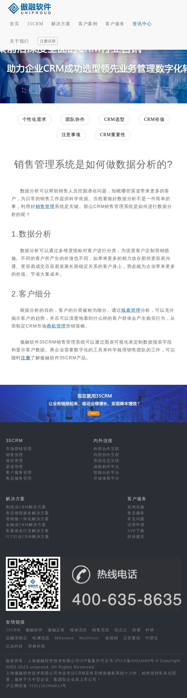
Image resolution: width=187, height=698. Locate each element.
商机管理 (56, 326)
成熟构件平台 (107, 467)
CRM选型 (114, 119)
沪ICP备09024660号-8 (137, 661)
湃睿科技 (36, 646)
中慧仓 (151, 638)
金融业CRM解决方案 (26, 525)
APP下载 (135, 531)
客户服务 (115, 23)
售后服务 (136, 513)
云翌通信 (131, 638)
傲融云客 (56, 630)
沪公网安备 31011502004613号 (36, 686)
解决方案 (61, 23)
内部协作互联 (107, 455)
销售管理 (45, 206)
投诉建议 (136, 536)
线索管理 (130, 310)
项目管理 (14, 461)
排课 (136, 630)
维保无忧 (78, 630)
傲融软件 (34, 630)
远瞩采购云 (17, 638)
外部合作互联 (107, 449)
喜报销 (111, 638)
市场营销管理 (19, 449)
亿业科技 (14, 646)
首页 (14, 23)
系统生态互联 (107, 461)
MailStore (89, 638)
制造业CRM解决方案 (26, 507)
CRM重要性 (113, 134)
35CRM (35, 23)
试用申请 (136, 525)
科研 (150, 630)
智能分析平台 (107, 472)
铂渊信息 (41, 638)
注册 (26, 357)
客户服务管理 (19, 472)
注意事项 (71, 134)
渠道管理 (14, 467)
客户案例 (88, 23)
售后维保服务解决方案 (27, 513)
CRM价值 (154, 119)
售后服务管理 (19, 478)
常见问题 (136, 519)
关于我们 (19, 41)
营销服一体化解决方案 (27, 519)
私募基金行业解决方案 (27, 531)
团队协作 (75, 119)
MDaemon (64, 638)
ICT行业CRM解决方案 (27, 536)
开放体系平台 (107, 478)
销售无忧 (100, 630)
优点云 (120, 630)
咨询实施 (136, 507)
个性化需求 (34, 119)
